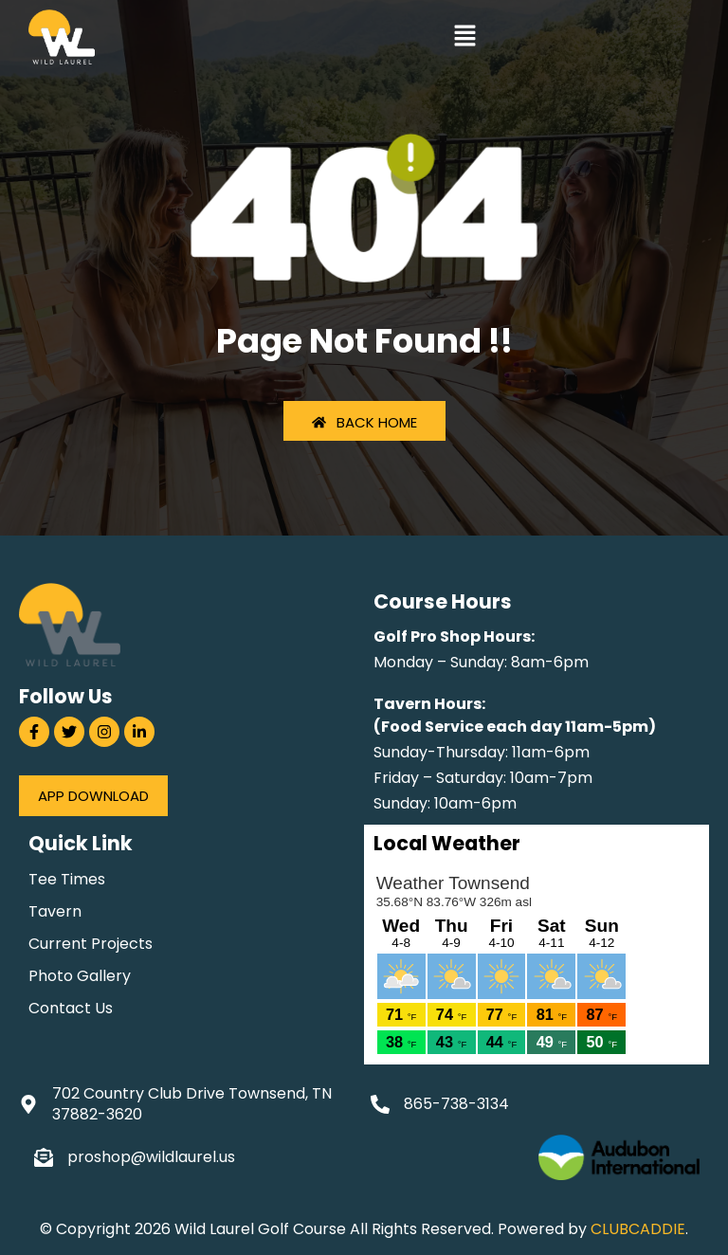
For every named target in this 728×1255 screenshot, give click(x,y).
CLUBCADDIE (638, 1229)
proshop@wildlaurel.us (151, 1157)
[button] (464, 38)
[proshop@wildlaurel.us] (43, 1157)
